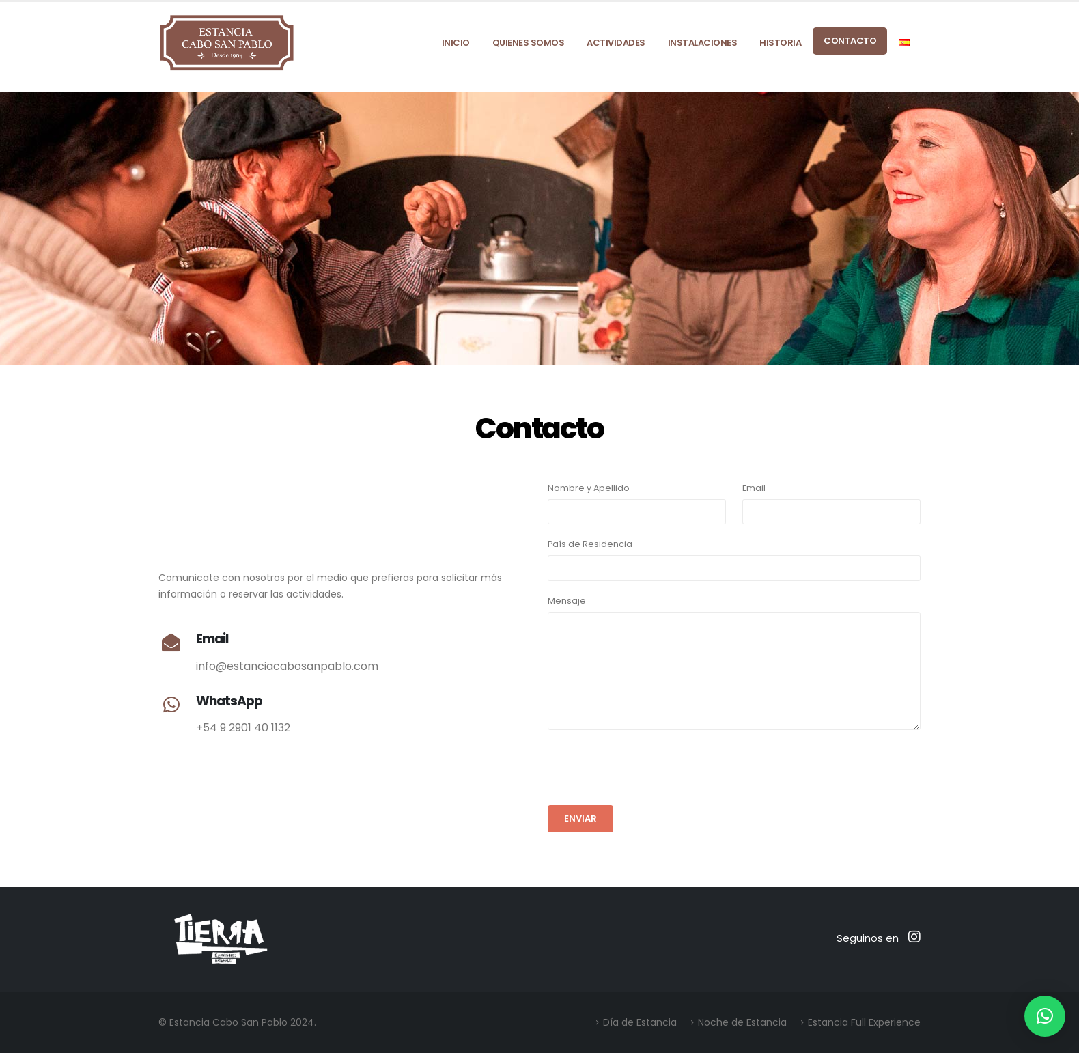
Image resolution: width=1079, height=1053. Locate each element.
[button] (1044, 1016)
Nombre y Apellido (589, 488)
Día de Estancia (640, 1022)
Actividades (616, 42)
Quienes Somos (528, 42)
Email (754, 488)
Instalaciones (703, 42)
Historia (780, 42)
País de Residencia (590, 544)
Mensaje (567, 600)
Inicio (456, 42)
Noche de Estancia (742, 1022)
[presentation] (651, 767)
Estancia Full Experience (864, 1022)
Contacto (850, 40)
